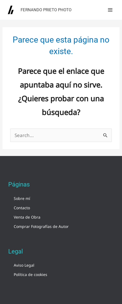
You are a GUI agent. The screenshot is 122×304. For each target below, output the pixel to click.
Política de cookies (30, 274)
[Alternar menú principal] (110, 10)
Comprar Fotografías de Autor (41, 226)
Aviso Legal (24, 265)
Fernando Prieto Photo (46, 9)
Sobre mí (22, 198)
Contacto (22, 207)
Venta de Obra (27, 217)
